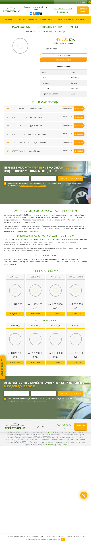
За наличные (67, 108)
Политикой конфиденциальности (33, 186)
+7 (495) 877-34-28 (63, 9)
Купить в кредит (63, 60)
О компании (62, 12)
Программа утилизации (64, 19)
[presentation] (22, 197)
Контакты (80, 19)
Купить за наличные (63, 55)
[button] (7, 109)
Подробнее (15, 314)
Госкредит (33, 19)
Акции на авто (45, 19)
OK (63, 539)
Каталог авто (11, 19)
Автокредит (2, 367)
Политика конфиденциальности (56, 445)
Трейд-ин (22, 19)
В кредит (79, 108)
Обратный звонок (83, 10)
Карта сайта (49, 432)
